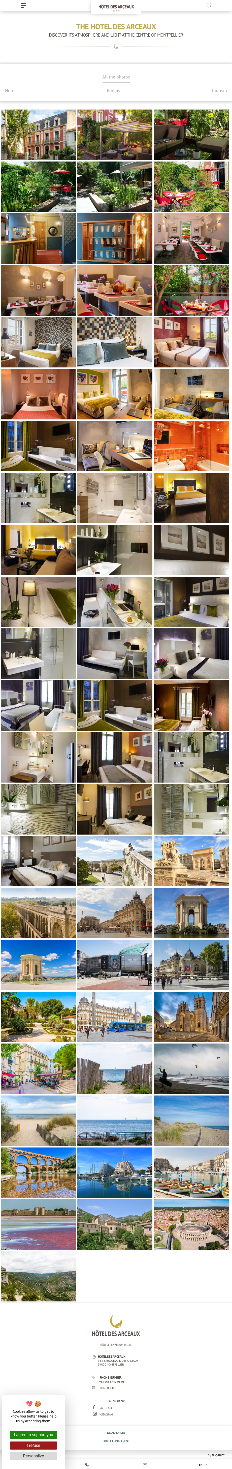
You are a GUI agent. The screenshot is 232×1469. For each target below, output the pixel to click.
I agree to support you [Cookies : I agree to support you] (33, 1435)
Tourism (219, 90)
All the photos (116, 77)
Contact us (103, 1388)
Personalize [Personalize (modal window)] (33, 1456)
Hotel (10, 90)
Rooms (113, 90)
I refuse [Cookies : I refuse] (33, 1445)
